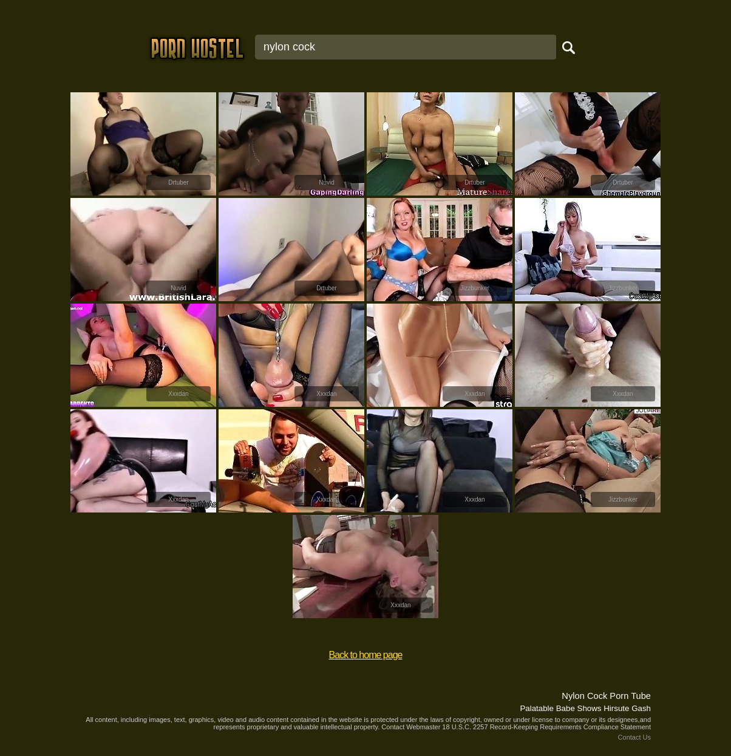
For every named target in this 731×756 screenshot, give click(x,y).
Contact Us (634, 737)
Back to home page (366, 655)
